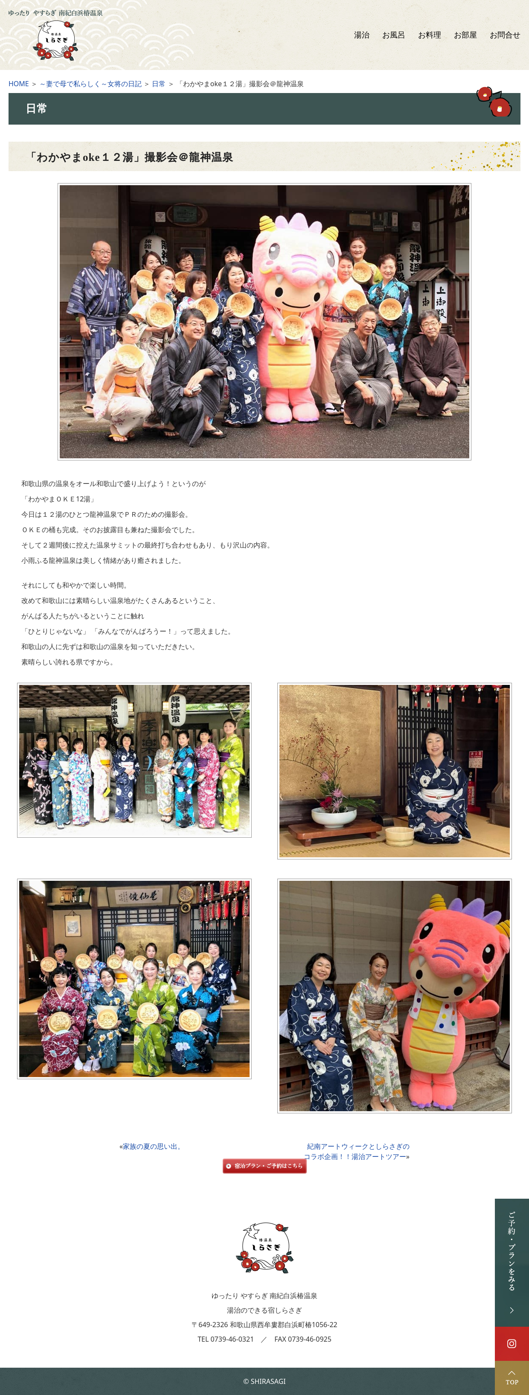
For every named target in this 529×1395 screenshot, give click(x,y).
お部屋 (465, 35)
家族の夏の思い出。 (153, 1146)
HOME (19, 83)
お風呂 (393, 35)
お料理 (429, 35)
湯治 (361, 35)
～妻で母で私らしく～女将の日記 (90, 83)
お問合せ (505, 35)
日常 (159, 83)
